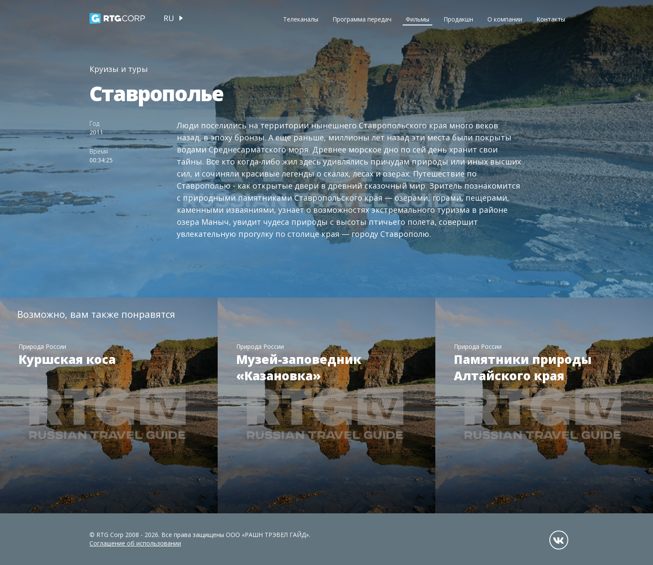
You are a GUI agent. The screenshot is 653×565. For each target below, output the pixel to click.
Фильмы (417, 19)
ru (168, 18)
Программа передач (362, 19)
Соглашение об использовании (135, 543)
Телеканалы (300, 19)
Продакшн (458, 19)
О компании (504, 19)
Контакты (550, 19)
